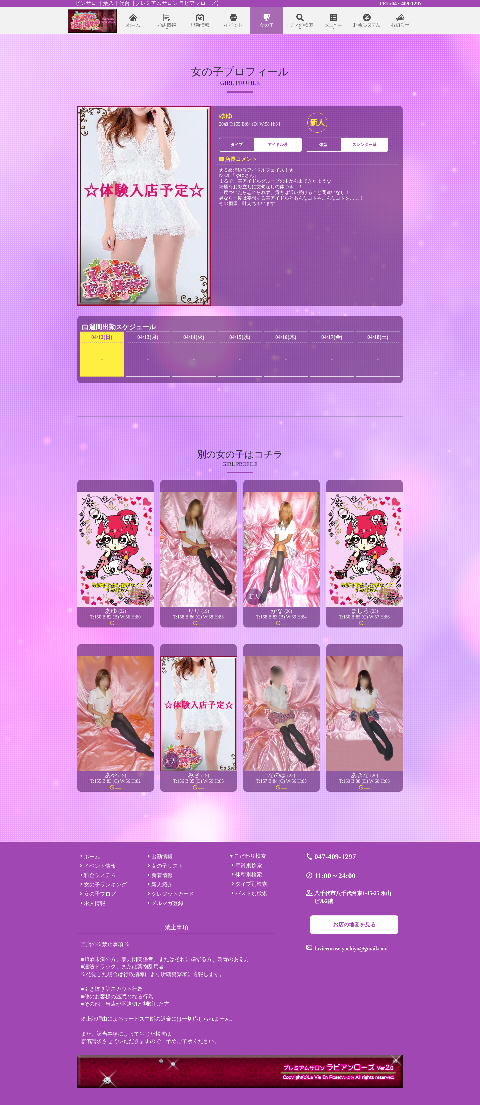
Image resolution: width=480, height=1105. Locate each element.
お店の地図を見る (354, 924)
